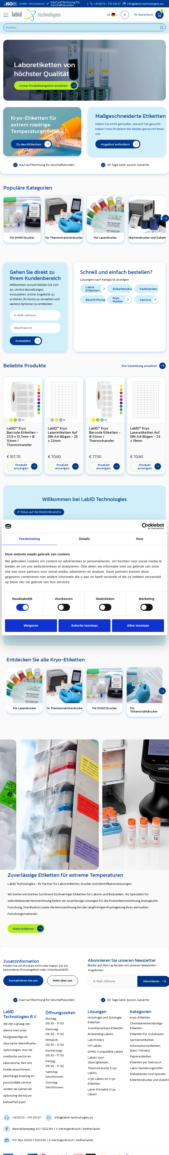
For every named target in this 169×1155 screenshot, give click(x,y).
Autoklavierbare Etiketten (105, 1028)
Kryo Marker (122, 299)
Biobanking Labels (100, 1034)
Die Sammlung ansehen (144, 366)
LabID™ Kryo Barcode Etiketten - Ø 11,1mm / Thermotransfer (104, 434)
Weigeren (31, 625)
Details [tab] (84, 539)
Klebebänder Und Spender (148, 1074)
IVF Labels (95, 1045)
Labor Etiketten (95, 289)
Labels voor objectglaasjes (98, 1060)
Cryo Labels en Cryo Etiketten (101, 1081)
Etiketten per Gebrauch (145, 1062)
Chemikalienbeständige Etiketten (146, 1025)
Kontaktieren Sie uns (23, 980)
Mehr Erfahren (28, 928)
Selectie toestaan (84, 625)
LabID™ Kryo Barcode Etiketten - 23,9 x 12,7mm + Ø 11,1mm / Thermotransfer (22, 436)
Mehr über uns (62, 980)
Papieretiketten (140, 1056)
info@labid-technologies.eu (143, 4)
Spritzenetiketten (142, 1040)
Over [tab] (139, 539)
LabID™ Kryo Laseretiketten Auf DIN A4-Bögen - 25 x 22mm (63, 434)
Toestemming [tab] (29, 539)
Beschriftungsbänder (95, 299)
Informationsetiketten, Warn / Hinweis (145, 1048)
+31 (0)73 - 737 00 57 (105, 4)
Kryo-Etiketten (140, 1017)
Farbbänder (149, 288)
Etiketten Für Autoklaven (147, 1034)
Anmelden (28, 341)
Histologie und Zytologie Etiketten (105, 1020)
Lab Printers (96, 1040)
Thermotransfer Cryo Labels (102, 1070)
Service (149, 299)
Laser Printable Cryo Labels (102, 1092)
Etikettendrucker (122, 288)
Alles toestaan (138, 625)
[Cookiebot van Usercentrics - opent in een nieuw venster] (145, 526)
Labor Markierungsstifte (146, 1068)
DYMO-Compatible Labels (105, 1051)
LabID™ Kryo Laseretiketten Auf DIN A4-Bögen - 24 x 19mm (145, 434)
